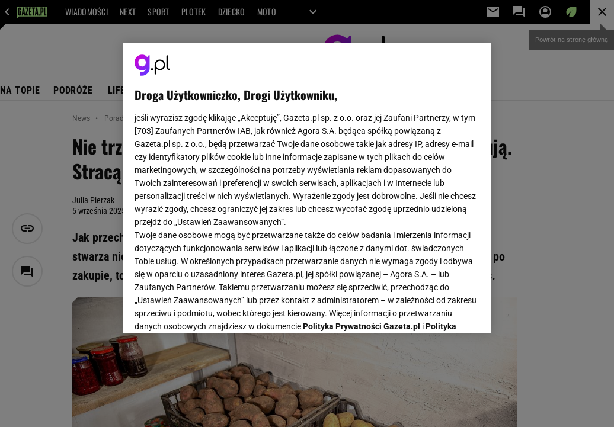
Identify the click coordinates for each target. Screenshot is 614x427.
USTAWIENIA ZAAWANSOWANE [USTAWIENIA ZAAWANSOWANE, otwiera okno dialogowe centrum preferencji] (212, 309)
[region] (307, 188)
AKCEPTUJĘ (439, 309)
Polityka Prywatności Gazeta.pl (361, 176)
